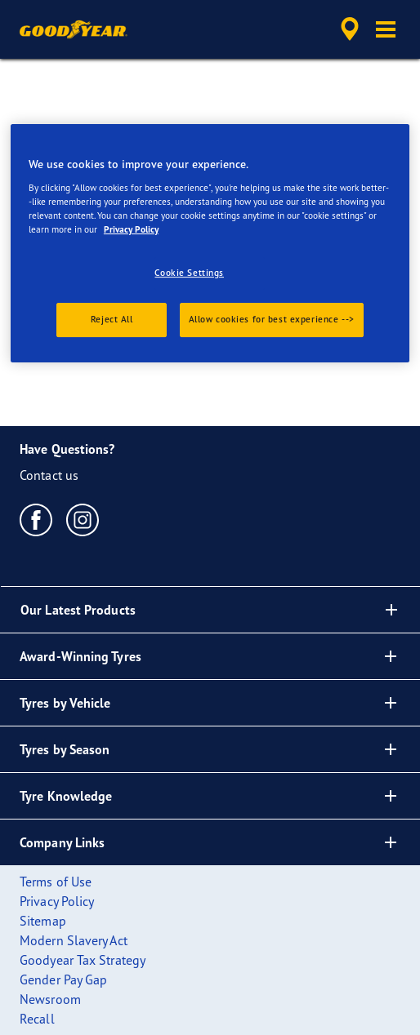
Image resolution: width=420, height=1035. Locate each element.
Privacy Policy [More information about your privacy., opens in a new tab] (131, 229)
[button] (385, 29)
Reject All (112, 319)
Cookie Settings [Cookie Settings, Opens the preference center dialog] (189, 272)
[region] (210, 243)
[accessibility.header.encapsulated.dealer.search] (349, 29)
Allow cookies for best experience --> (272, 319)
